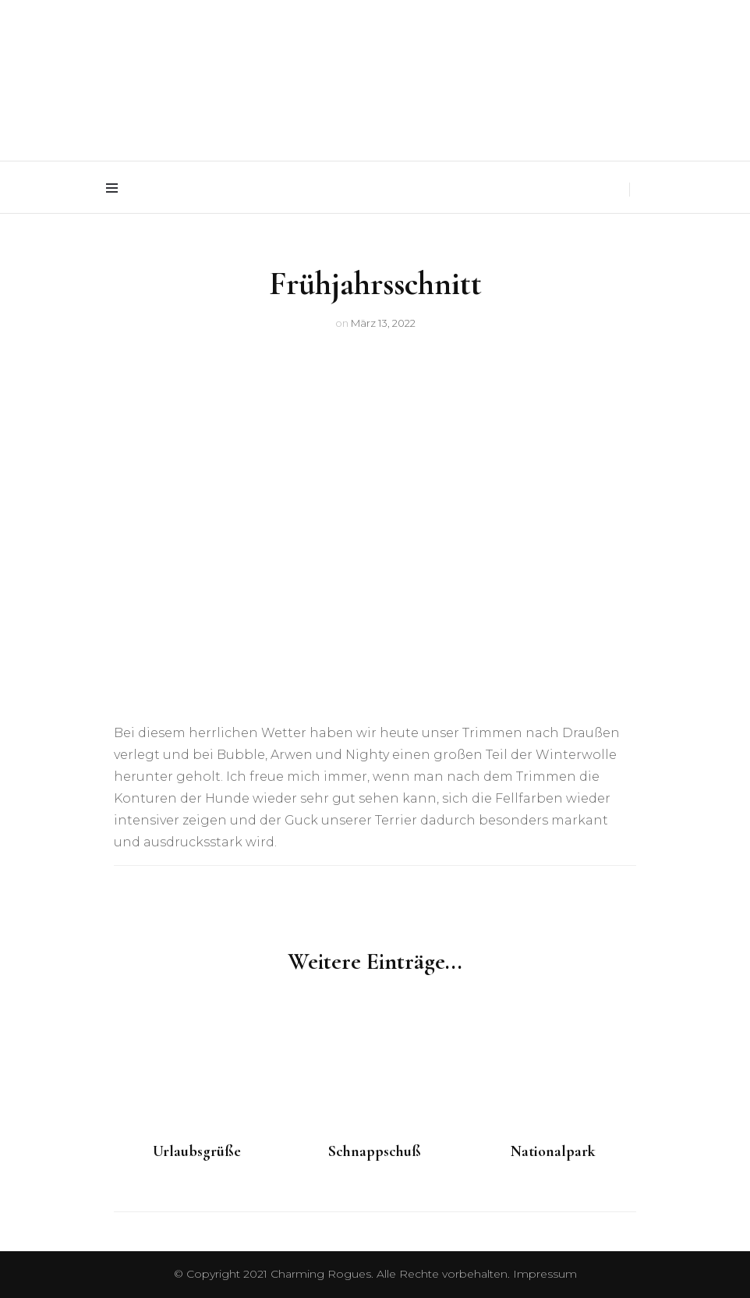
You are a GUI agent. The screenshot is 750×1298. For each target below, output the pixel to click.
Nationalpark (553, 1151)
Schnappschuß (374, 1151)
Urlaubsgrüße (197, 1151)
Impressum (545, 1274)
